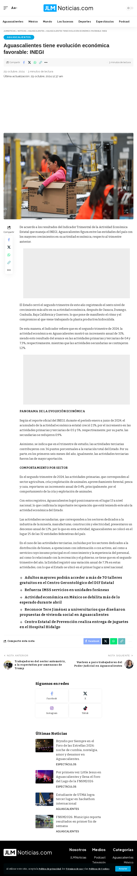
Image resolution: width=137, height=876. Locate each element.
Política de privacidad (53, 865)
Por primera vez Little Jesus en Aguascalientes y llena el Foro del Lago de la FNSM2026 (77, 752)
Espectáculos (65, 740)
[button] (123, 867)
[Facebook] (51, 679)
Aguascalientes (16, 37)
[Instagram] (51, 694)
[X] (85, 679)
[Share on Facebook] (23, 62)
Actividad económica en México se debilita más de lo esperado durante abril (78, 591)
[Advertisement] (68, 106)
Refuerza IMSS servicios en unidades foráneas (56, 585)
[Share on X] (29, 62)
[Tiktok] (85, 694)
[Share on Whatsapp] (34, 62)
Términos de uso (82, 865)
